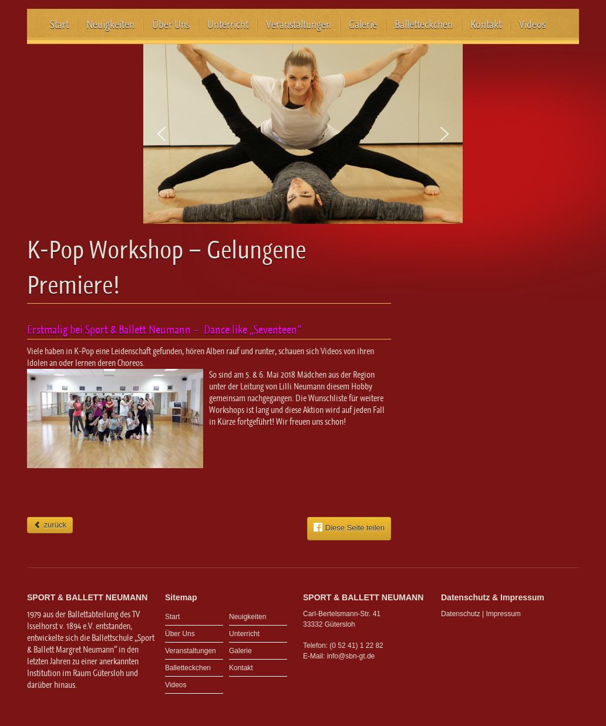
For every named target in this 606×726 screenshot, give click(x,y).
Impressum (503, 614)
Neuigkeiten (110, 24)
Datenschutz (460, 614)
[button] (161, 134)
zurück (49, 524)
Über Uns (171, 24)
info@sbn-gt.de (351, 656)
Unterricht (227, 24)
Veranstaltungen (298, 24)
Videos (532, 24)
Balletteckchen (424, 24)
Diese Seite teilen (349, 527)
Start (59, 24)
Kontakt (485, 24)
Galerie (363, 24)
